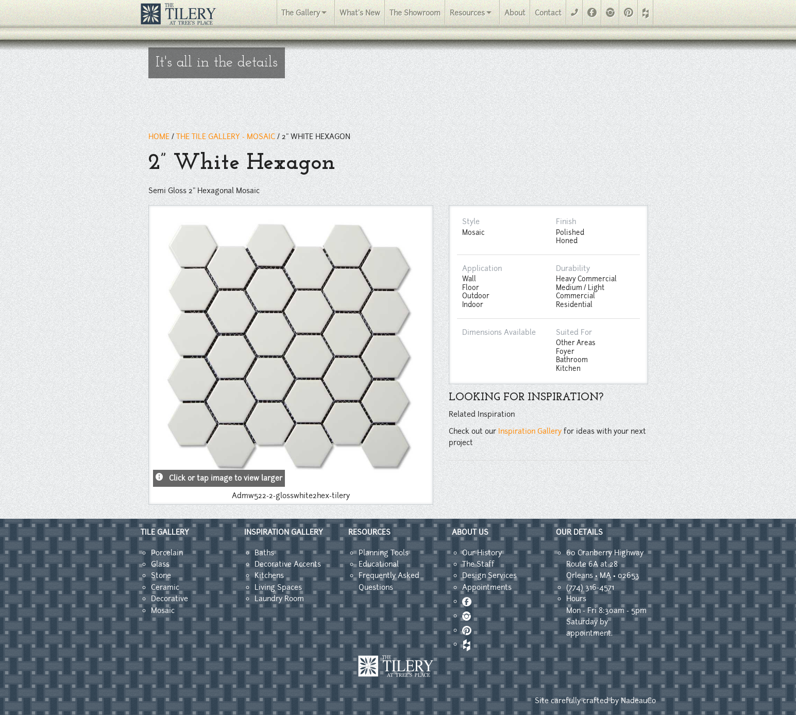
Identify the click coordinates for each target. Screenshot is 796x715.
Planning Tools (384, 552)
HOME (159, 136)
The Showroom (415, 13)
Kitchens (269, 575)
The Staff (478, 564)
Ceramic (165, 587)
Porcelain (167, 552)
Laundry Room (279, 598)
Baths (264, 552)
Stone (161, 575)
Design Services (489, 575)
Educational (379, 564)
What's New (360, 13)
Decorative (169, 598)
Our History (482, 552)
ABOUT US (470, 532)
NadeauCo (638, 700)
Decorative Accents (288, 564)
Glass (160, 564)
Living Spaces (278, 587)
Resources (467, 13)
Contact (548, 13)
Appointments (487, 587)
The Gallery (300, 13)
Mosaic (163, 610)
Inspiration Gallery (530, 431)
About (515, 13)
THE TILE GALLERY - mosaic (225, 136)
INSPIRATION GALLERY (283, 532)
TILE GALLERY (165, 532)
